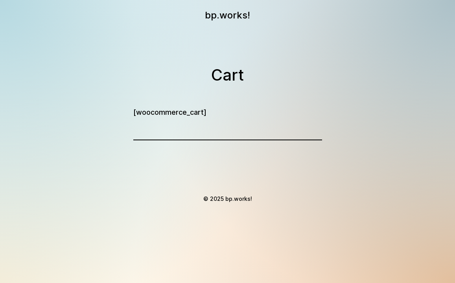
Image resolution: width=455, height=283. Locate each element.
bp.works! (227, 15)
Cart (227, 75)
